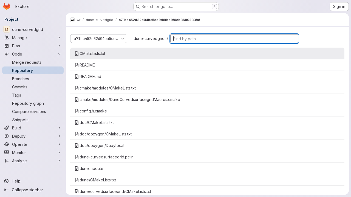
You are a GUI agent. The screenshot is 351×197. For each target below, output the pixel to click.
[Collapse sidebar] (33, 190)
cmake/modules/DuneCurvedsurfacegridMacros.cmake (127, 99)
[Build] (33, 128)
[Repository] (33, 70)
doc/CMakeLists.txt (94, 122)
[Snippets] (33, 119)
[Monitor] (33, 152)
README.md (88, 76)
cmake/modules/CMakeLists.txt (105, 88)
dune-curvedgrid (149, 38)
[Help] (33, 181)
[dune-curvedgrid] (33, 29)
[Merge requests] (33, 62)
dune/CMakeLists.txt (95, 180)
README (85, 65)
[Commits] (33, 87)
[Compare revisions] (33, 111)
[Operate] (33, 144)
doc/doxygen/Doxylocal (99, 145)
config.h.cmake (91, 111)
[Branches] (33, 78)
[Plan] (33, 46)
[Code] (33, 54)
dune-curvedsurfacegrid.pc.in (104, 157)
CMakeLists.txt (90, 53)
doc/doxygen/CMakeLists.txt (103, 134)
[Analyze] (33, 160)
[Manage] (33, 37)
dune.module (89, 168)
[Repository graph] (33, 103)
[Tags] (33, 95)
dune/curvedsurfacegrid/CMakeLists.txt (113, 191)
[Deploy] (33, 136)
